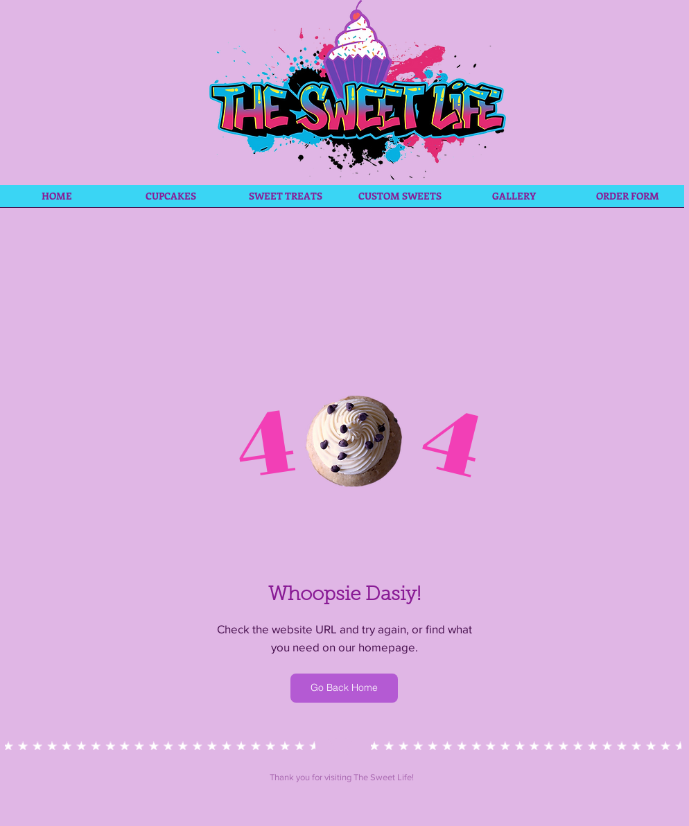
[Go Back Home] (344, 688)
